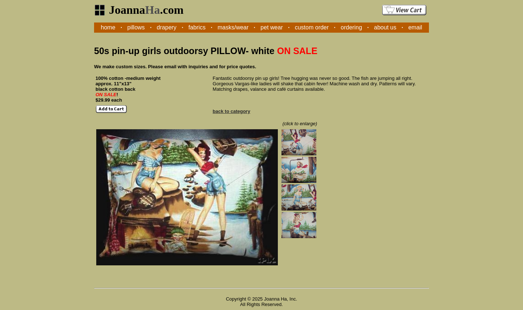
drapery (167, 27)
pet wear (271, 27)
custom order (312, 27)
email (415, 27)
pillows (136, 27)
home (108, 27)
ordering (351, 27)
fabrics (197, 27)
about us (385, 27)
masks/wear (233, 27)
